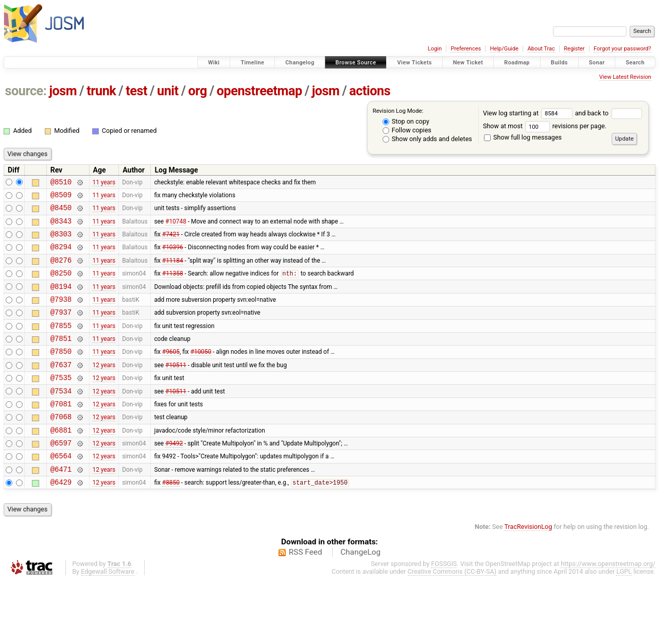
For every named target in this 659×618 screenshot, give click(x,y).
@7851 (61, 358)
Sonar (597, 62)
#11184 (172, 270)
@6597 (61, 475)
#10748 (175, 226)
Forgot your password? (622, 48)
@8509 (61, 197)
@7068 (61, 446)
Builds (559, 62)
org (197, 90)
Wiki (214, 62)
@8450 (61, 212)
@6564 (61, 489)
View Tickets (414, 62)
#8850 (171, 519)
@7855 (61, 344)
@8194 (61, 300)
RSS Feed (305, 589)
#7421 (171, 241)
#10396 (172, 256)
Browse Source (356, 62)
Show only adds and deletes (427, 139)
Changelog (299, 62)
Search (635, 62)
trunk (101, 90)
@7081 (61, 431)
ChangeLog (360, 589)
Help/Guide (504, 48)
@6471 (61, 504)
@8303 (61, 241)
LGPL (624, 608)
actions (369, 90)
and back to (609, 113)
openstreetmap (259, 90)
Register (574, 48)
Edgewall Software (107, 608)
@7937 (61, 329)
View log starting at (529, 113)
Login (435, 48)
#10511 (175, 387)
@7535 (61, 402)
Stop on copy (406, 121)
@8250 (61, 285)
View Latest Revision (625, 77)
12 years (103, 387)
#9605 (171, 372)
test (136, 90)
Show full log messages (523, 137)
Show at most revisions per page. (544, 126)
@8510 (61, 183)
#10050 (201, 372)
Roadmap (517, 62)
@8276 (61, 271)
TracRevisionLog (528, 564)
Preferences (465, 48)
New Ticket (468, 62)
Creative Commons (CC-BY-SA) (452, 608)
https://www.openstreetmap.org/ (608, 601)
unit (168, 90)
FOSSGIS (444, 601)
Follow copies (407, 130)
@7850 (61, 372)
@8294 (61, 256)
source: (26, 90)
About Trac (541, 48)
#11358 (172, 285)
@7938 (61, 314)
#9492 (174, 475)
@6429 (61, 519)
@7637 (61, 387)
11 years (103, 182)
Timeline (252, 62)
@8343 (61, 227)
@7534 (61, 417)
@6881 (61, 461)
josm (63, 90)
